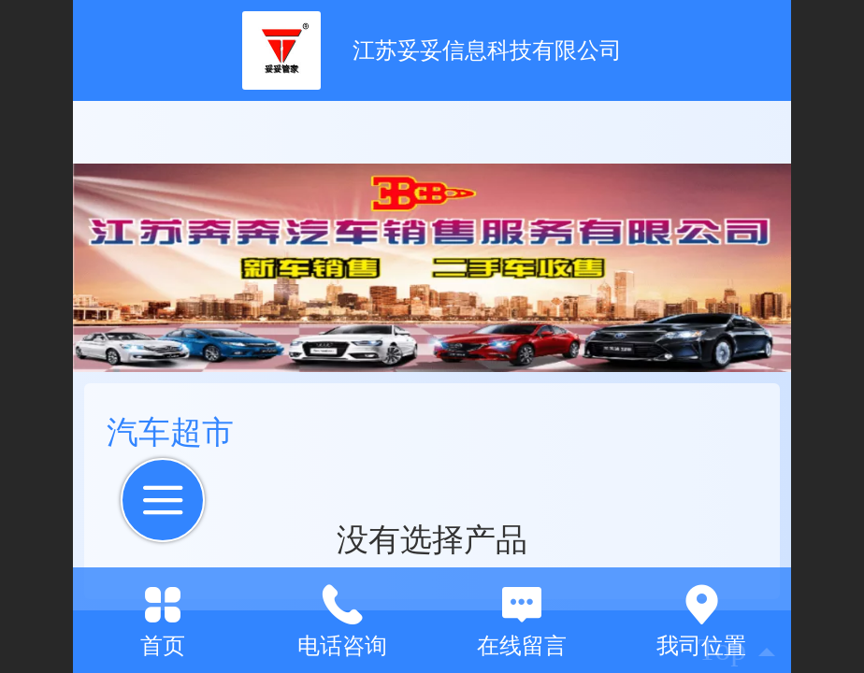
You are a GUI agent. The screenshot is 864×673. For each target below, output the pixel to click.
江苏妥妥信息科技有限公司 (487, 50)
